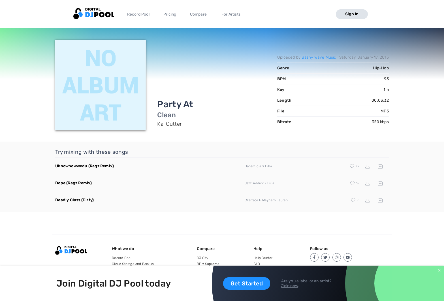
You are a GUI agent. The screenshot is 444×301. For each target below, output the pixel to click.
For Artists (230, 14)
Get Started (246, 283)
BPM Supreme (208, 264)
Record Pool (138, 14)
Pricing (169, 14)
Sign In (351, 14)
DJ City (202, 258)
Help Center (262, 258)
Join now (289, 285)
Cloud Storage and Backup (133, 264)
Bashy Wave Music (319, 57)
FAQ (256, 264)
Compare (198, 14)
